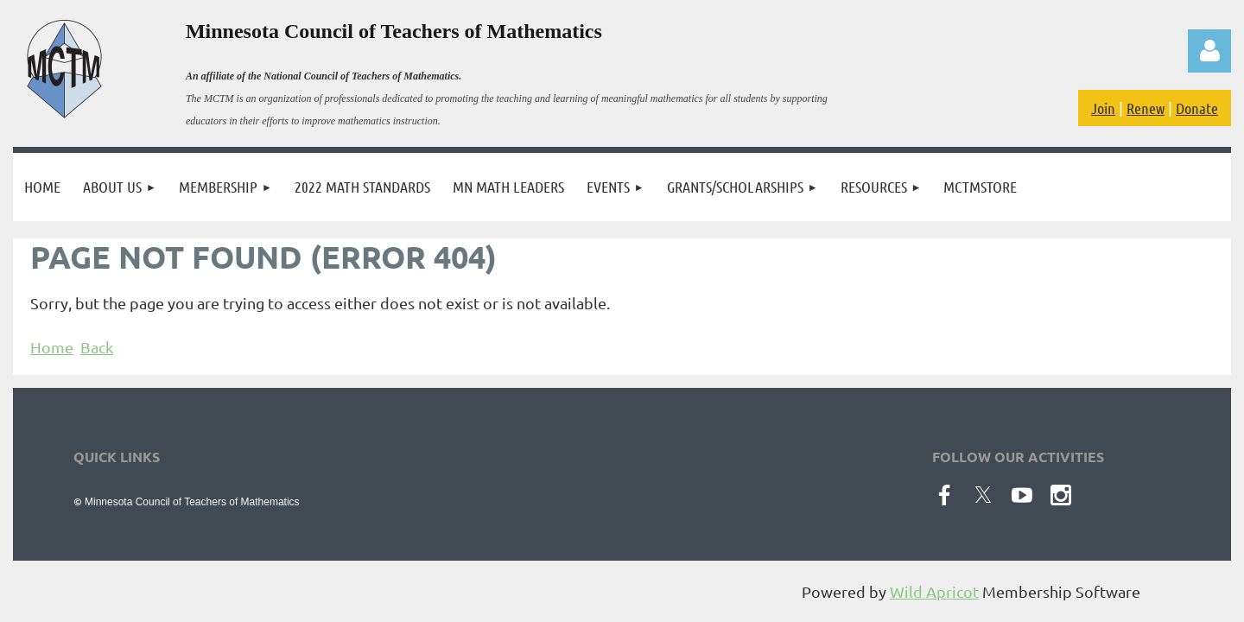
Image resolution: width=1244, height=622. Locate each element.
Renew (1146, 107)
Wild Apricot (934, 591)
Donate (1197, 107)
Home (51, 347)
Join (1103, 107)
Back (96, 347)
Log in (1209, 51)
